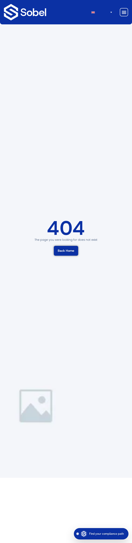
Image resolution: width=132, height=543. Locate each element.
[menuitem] (103, 12)
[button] (124, 12)
